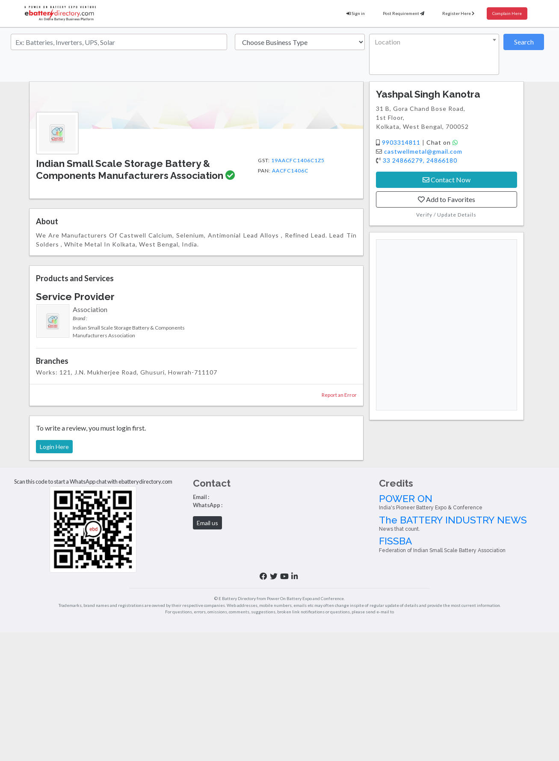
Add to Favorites (446, 199)
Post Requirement (403, 13)
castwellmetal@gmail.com (423, 151)
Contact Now (446, 179)
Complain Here (507, 13)
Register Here (458, 13)
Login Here (54, 446)
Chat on (442, 142)
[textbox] (432, 42)
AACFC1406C (290, 170)
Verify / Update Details (446, 214)
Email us (207, 522)
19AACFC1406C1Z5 (298, 160)
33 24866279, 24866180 (420, 160)
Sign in (355, 13)
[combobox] (434, 54)
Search (524, 42)
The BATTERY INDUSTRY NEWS (466, 523)
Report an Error (339, 395)
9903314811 (402, 142)
